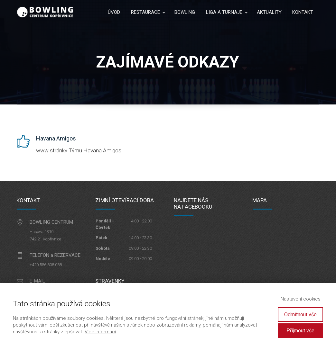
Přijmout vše (300, 331)
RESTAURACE (145, 12)
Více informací (100, 332)
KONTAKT (302, 12)
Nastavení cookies (301, 299)
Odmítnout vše (300, 314)
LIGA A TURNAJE (224, 12)
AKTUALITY (269, 12)
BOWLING (184, 12)
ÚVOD (114, 12)
